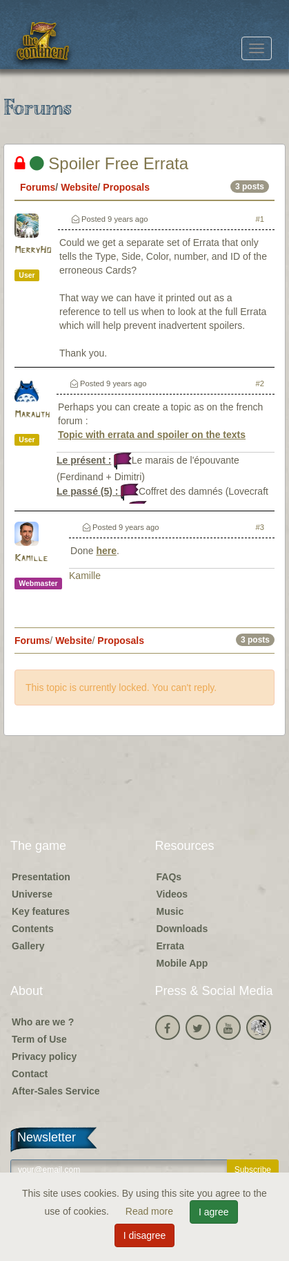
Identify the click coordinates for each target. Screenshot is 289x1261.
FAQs (169, 876)
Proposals (126, 187)
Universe (32, 894)
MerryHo (32, 250)
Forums (37, 187)
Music (170, 911)
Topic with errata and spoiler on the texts (152, 434)
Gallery (28, 945)
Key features (41, 911)
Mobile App (182, 963)
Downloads (182, 928)
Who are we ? (43, 1021)
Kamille (31, 558)
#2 (260, 383)
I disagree (144, 1235)
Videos (172, 894)
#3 (260, 527)
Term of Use (39, 1039)
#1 (260, 219)
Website (79, 187)
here (106, 550)
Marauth (32, 415)
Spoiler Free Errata (101, 163)
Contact (30, 1073)
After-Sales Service (56, 1091)
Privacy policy (44, 1056)
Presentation (41, 876)
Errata (170, 945)
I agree (214, 1211)
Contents (33, 928)
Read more (151, 1211)
